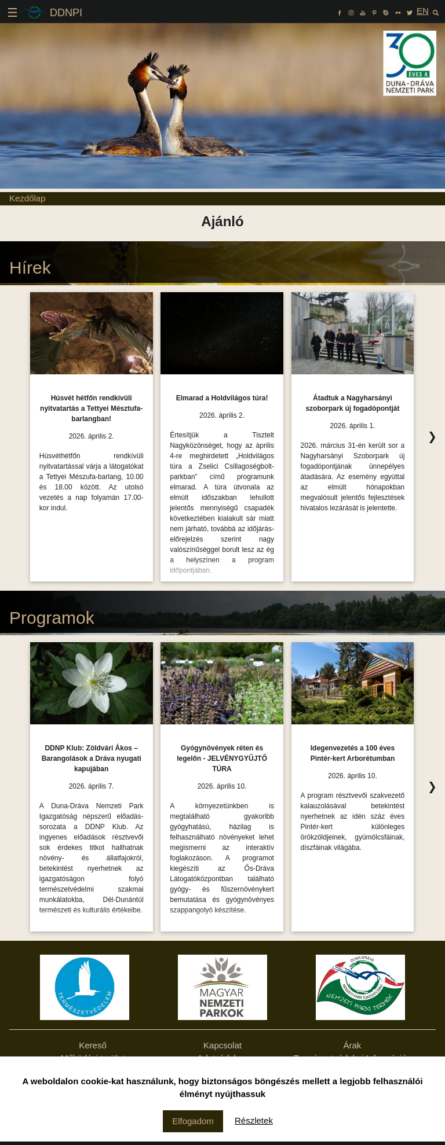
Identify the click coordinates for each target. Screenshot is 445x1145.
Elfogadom (193, 1121)
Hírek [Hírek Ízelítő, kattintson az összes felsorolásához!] (30, 267)
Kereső (93, 1045)
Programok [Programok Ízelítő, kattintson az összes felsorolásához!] (51, 617)
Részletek (254, 1120)
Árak (353, 1045)
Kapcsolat (222, 1045)
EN (423, 11)
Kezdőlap (27, 198)
